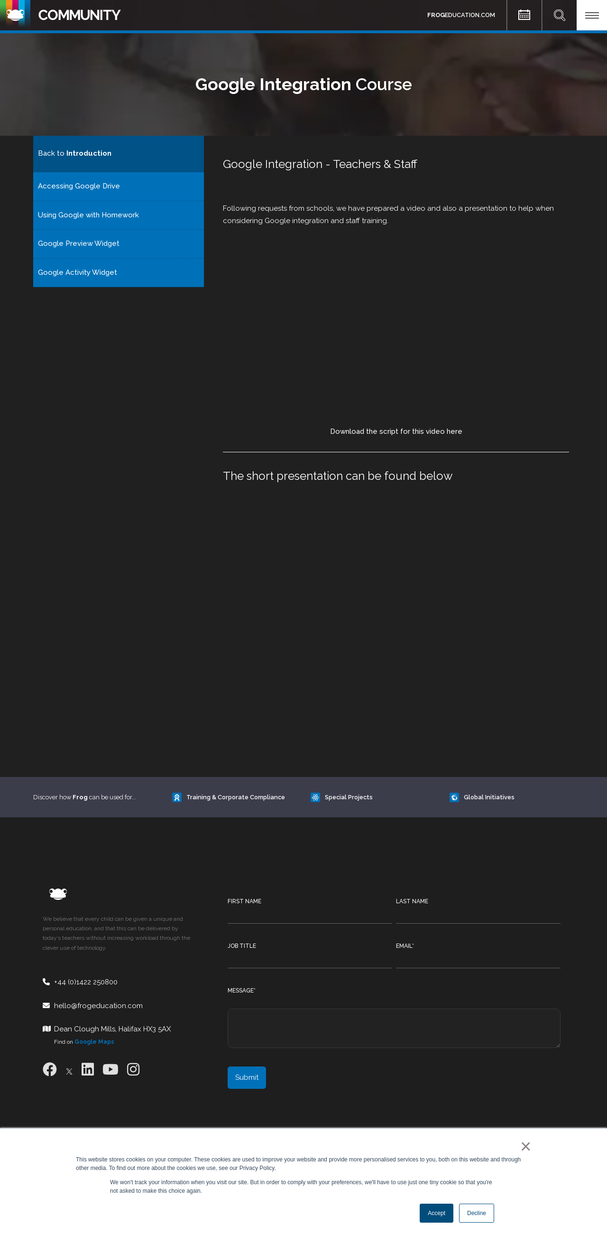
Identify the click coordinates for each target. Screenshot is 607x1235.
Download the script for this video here (396, 431)
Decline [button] (476, 1213)
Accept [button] (436, 1213)
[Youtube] (110, 1069)
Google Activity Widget (77, 272)
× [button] (523, 1146)
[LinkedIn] (88, 1069)
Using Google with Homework (88, 215)
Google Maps (94, 1042)
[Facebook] (50, 1069)
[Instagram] (133, 1069)
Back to (74, 153)
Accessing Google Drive (79, 186)
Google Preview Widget (79, 243)
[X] (69, 1069)
